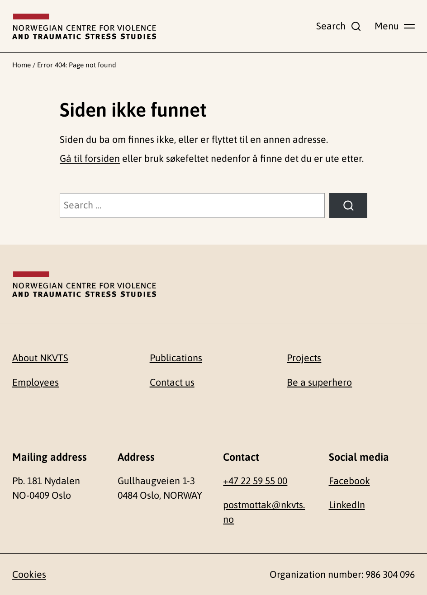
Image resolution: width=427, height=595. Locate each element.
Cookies (29, 574)
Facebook (349, 480)
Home (21, 65)
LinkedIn (347, 504)
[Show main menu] (395, 26)
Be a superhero (319, 382)
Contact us (172, 382)
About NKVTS (40, 358)
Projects (304, 358)
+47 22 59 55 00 (255, 480)
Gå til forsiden (90, 158)
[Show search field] (338, 26)
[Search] (348, 205)
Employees (35, 382)
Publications (176, 358)
